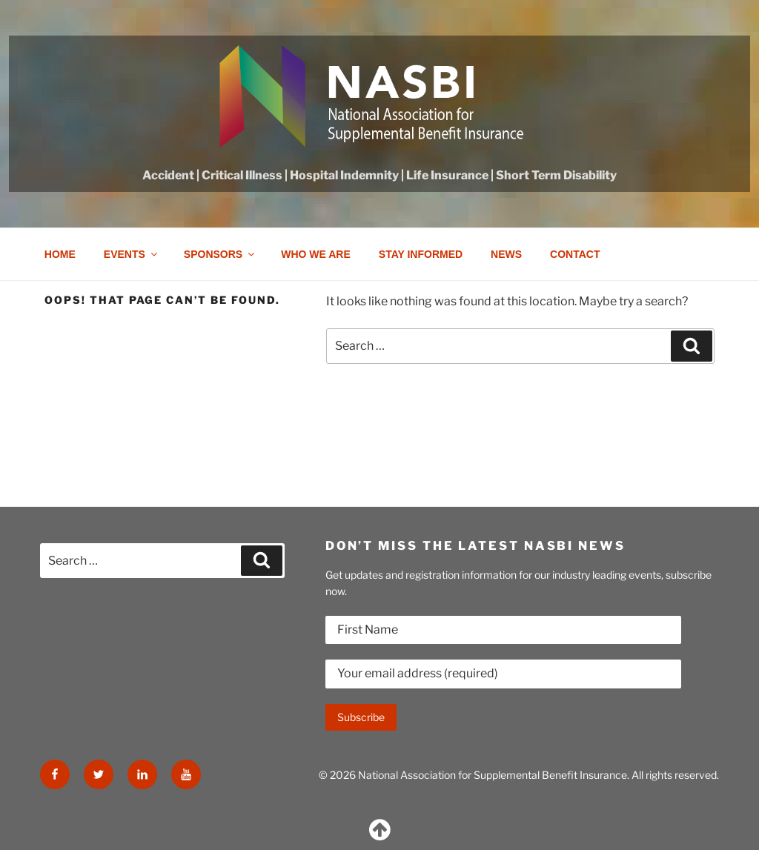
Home (60, 254)
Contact (575, 254)
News (506, 254)
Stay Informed (421, 254)
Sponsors (220, 254)
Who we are (316, 254)
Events (131, 254)
